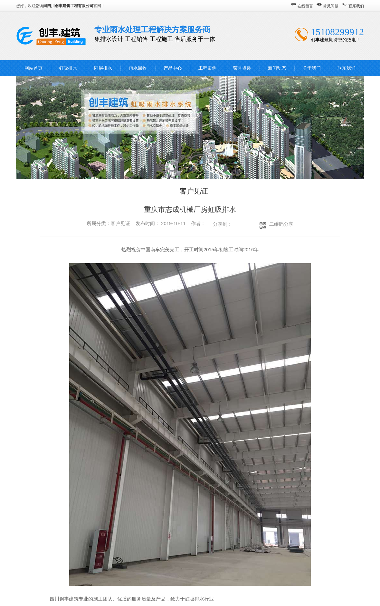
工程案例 (207, 68)
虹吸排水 (68, 68)
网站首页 (33, 68)
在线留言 (305, 6)
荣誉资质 (242, 68)
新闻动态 (277, 68)
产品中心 (173, 68)
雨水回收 (138, 68)
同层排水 (103, 68)
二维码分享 (281, 224)
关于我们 (312, 68)
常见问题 (330, 6)
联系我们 (356, 6)
